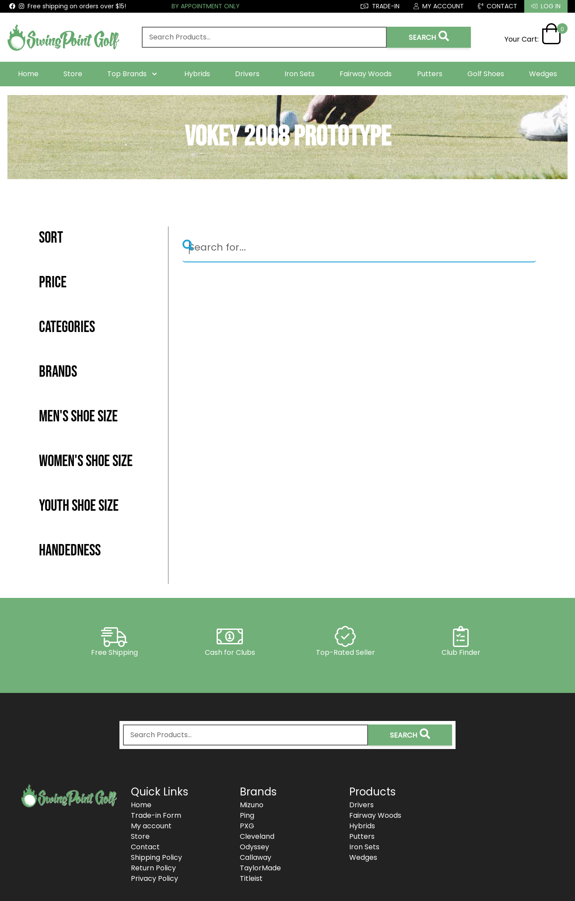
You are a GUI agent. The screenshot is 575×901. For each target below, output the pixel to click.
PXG (247, 826)
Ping (247, 815)
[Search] (359, 247)
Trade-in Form (156, 815)
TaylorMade (260, 868)
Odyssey (254, 847)
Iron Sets (299, 74)
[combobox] (264, 37)
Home (28, 74)
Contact (145, 847)
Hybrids (197, 74)
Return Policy (153, 868)
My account (151, 826)
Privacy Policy (154, 878)
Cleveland (257, 836)
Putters (429, 74)
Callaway (255, 857)
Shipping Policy (156, 857)
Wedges (543, 74)
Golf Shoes (485, 74)
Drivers (247, 74)
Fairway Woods (366, 74)
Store (72, 74)
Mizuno (251, 805)
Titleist (251, 878)
